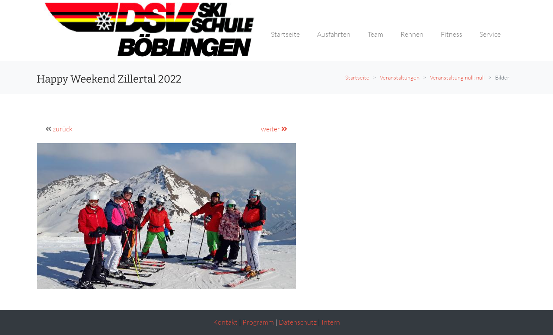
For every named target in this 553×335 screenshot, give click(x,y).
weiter (274, 128)
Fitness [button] (451, 34)
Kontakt (225, 322)
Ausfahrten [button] (333, 34)
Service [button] (490, 34)
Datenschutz (298, 322)
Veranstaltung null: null (457, 77)
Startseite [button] (285, 34)
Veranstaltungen (400, 77)
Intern (330, 322)
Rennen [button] (411, 34)
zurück (63, 128)
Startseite (357, 77)
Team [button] (375, 34)
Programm (258, 322)
